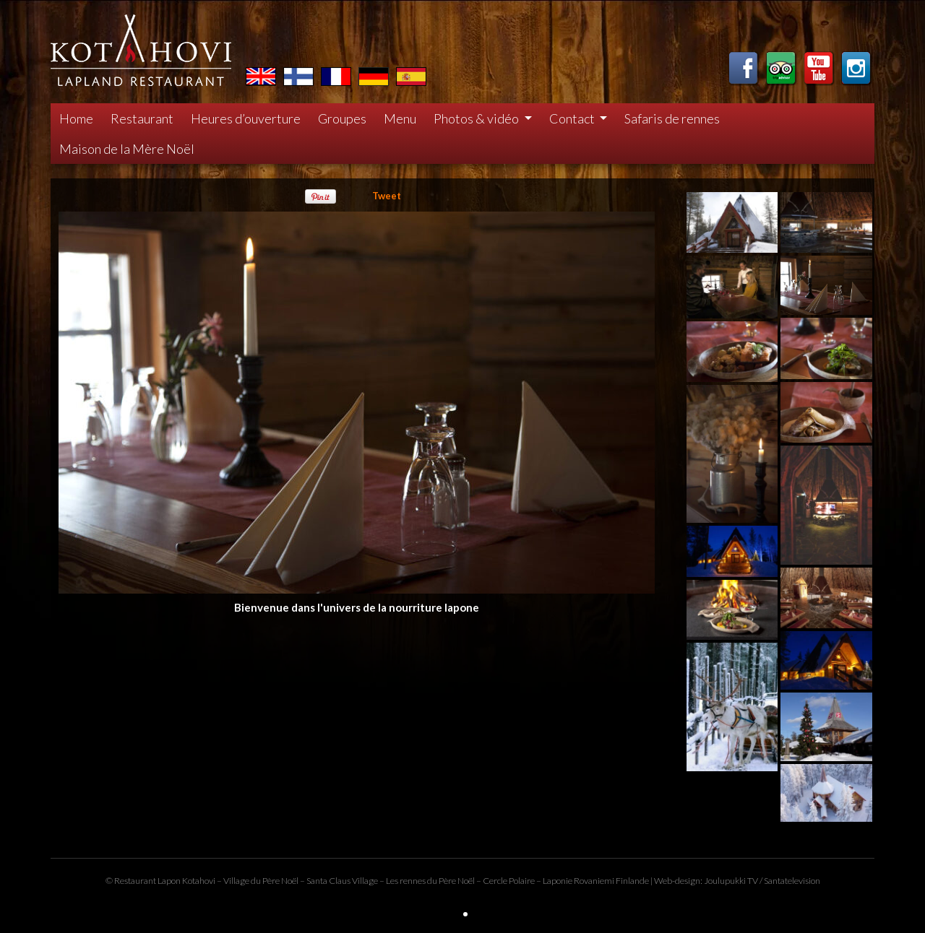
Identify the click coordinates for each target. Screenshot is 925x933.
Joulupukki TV (731, 880)
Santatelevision (792, 880)
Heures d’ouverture (246, 118)
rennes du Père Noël (437, 880)
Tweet (386, 195)
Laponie (557, 880)
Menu (400, 118)
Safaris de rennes (672, 118)
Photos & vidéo (477, 118)
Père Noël (280, 880)
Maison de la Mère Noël (126, 149)
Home (76, 118)
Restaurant (142, 118)
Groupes (342, 118)
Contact (573, 118)
